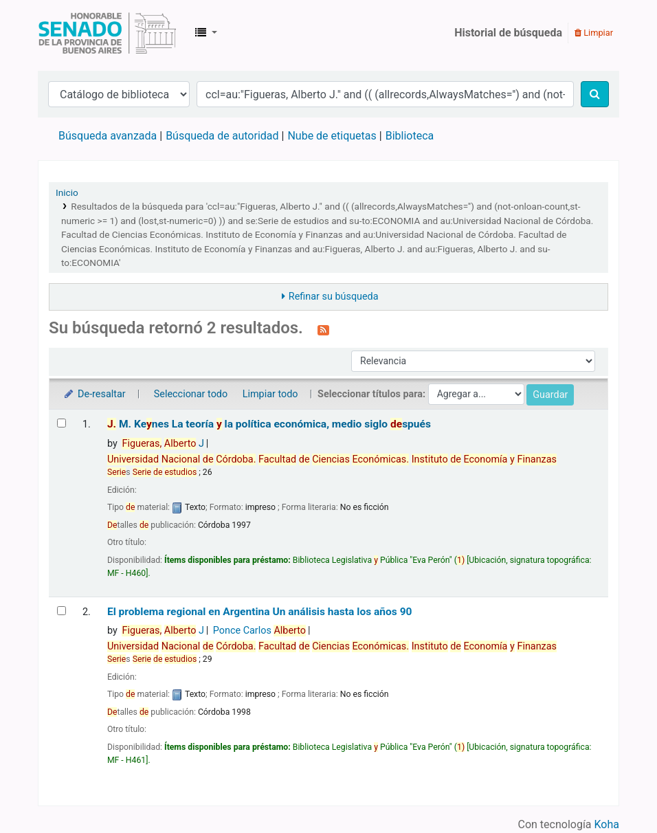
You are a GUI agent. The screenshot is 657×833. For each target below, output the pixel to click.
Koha (606, 824)
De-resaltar (94, 394)
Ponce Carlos (259, 630)
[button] (206, 33)
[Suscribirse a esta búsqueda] (323, 329)
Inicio (67, 192)
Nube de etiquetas (331, 135)
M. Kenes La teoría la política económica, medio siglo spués (269, 424)
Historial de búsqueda (508, 32)
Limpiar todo (270, 394)
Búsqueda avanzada (107, 135)
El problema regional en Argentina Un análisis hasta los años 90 (259, 612)
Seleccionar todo (190, 394)
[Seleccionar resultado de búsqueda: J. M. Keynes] (61, 423)
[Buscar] (595, 94)
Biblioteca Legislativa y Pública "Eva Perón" (107, 32)
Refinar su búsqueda (334, 296)
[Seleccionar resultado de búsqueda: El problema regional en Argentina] (61, 610)
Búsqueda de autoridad (222, 135)
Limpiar (594, 32)
